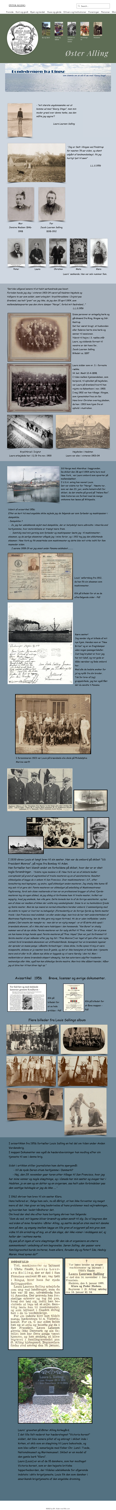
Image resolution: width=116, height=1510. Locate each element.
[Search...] (93, 6)
